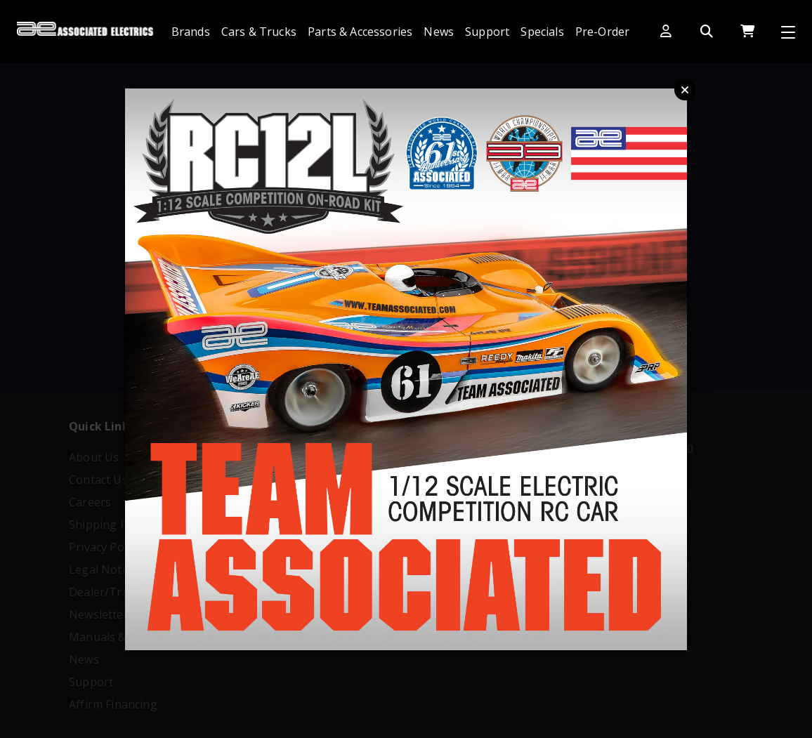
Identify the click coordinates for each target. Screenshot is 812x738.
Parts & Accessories (360, 31)
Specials (541, 31)
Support (487, 31)
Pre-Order (602, 31)
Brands (190, 31)
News (439, 31)
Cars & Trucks (258, 31)
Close (684, 89)
